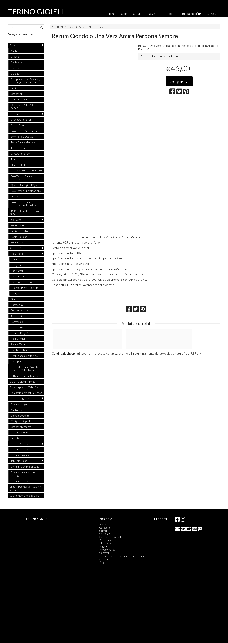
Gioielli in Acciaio (18, 443)
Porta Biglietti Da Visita (25, 287)
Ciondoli (15, 67)
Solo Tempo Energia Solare (26, 190)
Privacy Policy (107, 549)
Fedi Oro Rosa (19, 236)
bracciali (15, 438)
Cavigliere (16, 62)
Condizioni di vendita (110, 536)
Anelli (14, 50)
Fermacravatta (19, 310)
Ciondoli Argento (20, 415)
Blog (101, 562)
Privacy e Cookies (109, 540)
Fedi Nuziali (15, 219)
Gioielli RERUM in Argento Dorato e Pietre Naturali (78, 27)
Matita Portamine (21, 350)
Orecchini (16, 93)
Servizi (137, 13)
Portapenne (17, 361)
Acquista (179, 81)
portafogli (17, 270)
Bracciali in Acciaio (21, 455)
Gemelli (15, 299)
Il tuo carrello (190, 13)
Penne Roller (18, 338)
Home (111, 13)
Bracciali (15, 56)
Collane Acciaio (19, 449)
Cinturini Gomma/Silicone (25, 466)
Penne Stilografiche (22, 333)
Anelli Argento (18, 409)
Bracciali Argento (20, 404)
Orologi (13, 113)
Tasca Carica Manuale (23, 142)
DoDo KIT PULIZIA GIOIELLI (22, 106)
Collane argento (20, 432)
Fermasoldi (17, 321)
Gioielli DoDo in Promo (22, 381)
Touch (14, 159)
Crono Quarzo (19, 125)
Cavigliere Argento (21, 421)
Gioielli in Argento (19, 398)
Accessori (15, 248)
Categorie (105, 527)
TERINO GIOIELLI (37, 11)
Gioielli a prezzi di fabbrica (23, 387)
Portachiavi (17, 304)
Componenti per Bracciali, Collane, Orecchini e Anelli (25, 81)
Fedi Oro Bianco (20, 225)
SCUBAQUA (18, 196)
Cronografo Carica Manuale (26, 170)
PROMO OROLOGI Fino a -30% (24, 212)
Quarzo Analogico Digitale (25, 185)
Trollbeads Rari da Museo (23, 375)
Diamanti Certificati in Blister (25, 392)
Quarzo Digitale (19, 164)
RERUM (196, 353)
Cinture (16, 259)
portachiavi (18, 276)
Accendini (16, 316)
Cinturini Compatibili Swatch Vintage (25, 488)
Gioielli (13, 45)
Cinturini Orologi (18, 460)
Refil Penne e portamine (24, 355)
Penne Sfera (18, 344)
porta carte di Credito (24, 281)
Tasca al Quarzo (19, 147)
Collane (15, 73)
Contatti (212, 13)
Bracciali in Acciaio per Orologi (23, 474)
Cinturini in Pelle (20, 480)
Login (170, 13)
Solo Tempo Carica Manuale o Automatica (23, 203)
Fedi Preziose (18, 242)
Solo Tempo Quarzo (22, 136)
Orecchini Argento (21, 426)
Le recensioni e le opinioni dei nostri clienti (122, 555)
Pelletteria (17, 253)
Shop (124, 13)
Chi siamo (104, 533)
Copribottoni (18, 327)
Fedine (15, 88)
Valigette (17, 293)
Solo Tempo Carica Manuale (21, 178)
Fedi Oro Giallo (19, 231)
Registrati (154, 13)
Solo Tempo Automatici (24, 130)
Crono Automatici (21, 119)
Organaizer (18, 265)
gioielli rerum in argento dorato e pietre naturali (154, 353)
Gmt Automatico (20, 153)
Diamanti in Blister (21, 99)
